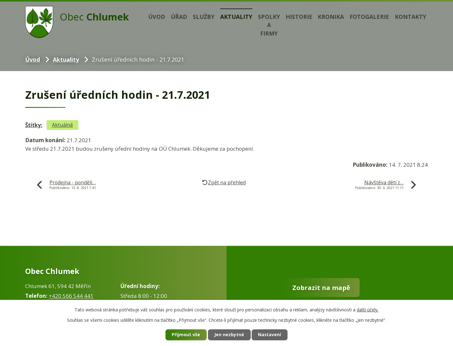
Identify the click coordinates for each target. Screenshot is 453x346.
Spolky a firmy (269, 25)
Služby (204, 16)
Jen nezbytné (229, 335)
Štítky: (33, 125)
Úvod (156, 16)
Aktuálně (62, 124)
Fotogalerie (369, 16)
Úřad (179, 16)
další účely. (367, 309)
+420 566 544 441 (71, 295)
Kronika (331, 16)
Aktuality (236, 16)
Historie (299, 16)
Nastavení (270, 335)
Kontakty (410, 16)
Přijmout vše (185, 335)
